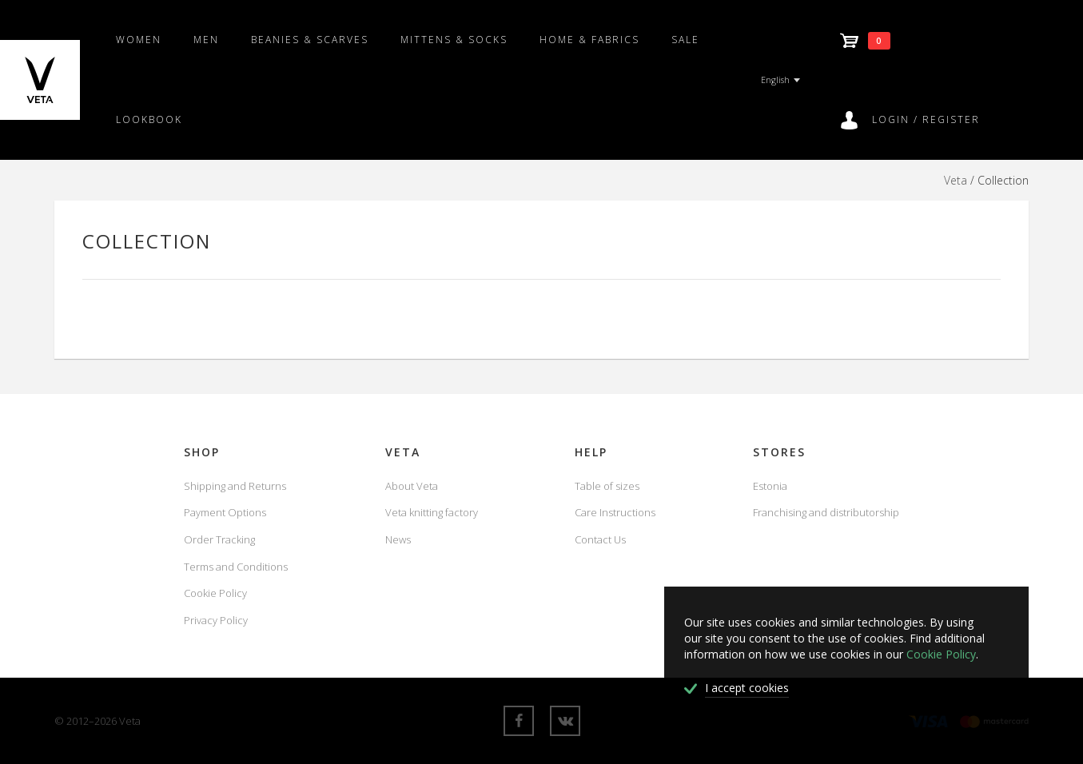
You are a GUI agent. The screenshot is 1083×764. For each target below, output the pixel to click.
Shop (202, 452)
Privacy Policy (216, 620)
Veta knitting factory (431, 512)
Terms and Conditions (236, 566)
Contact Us (600, 539)
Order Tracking (219, 539)
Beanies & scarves (309, 39)
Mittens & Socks (454, 39)
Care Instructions (615, 512)
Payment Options (225, 512)
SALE (685, 39)
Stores (779, 452)
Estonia (770, 486)
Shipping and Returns (235, 486)
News (398, 539)
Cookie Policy (215, 593)
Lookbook (149, 119)
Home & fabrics (589, 39)
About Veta (411, 486)
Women (138, 39)
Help (591, 452)
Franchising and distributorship (826, 512)
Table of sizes (607, 486)
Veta (955, 180)
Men (206, 39)
